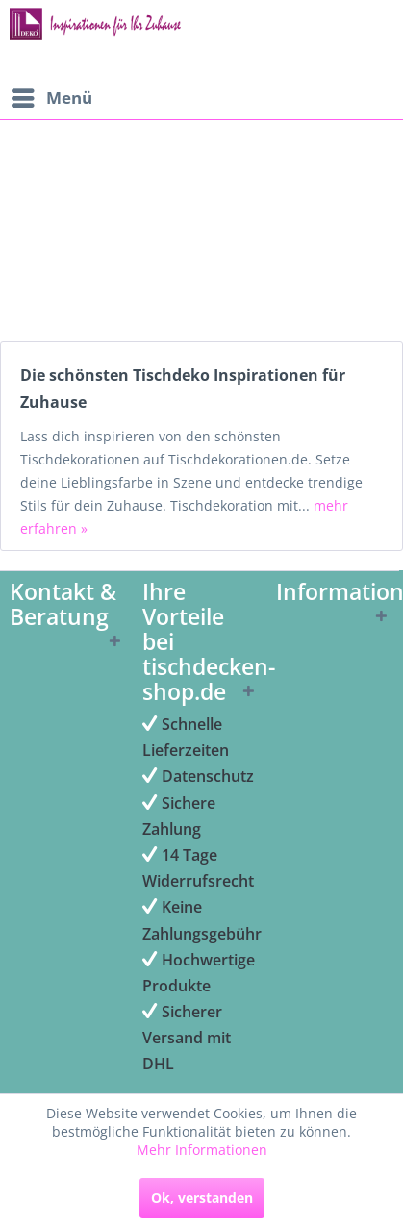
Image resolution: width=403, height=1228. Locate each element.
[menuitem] (51, 98)
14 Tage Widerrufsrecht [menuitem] (198, 867)
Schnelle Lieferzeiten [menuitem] (185, 737)
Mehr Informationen (202, 1149)
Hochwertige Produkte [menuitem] (198, 972)
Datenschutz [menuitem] (198, 776)
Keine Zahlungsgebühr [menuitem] (199, 919)
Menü (52, 96)
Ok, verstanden (202, 1198)
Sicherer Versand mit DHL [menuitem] (186, 1037)
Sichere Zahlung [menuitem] (178, 816)
